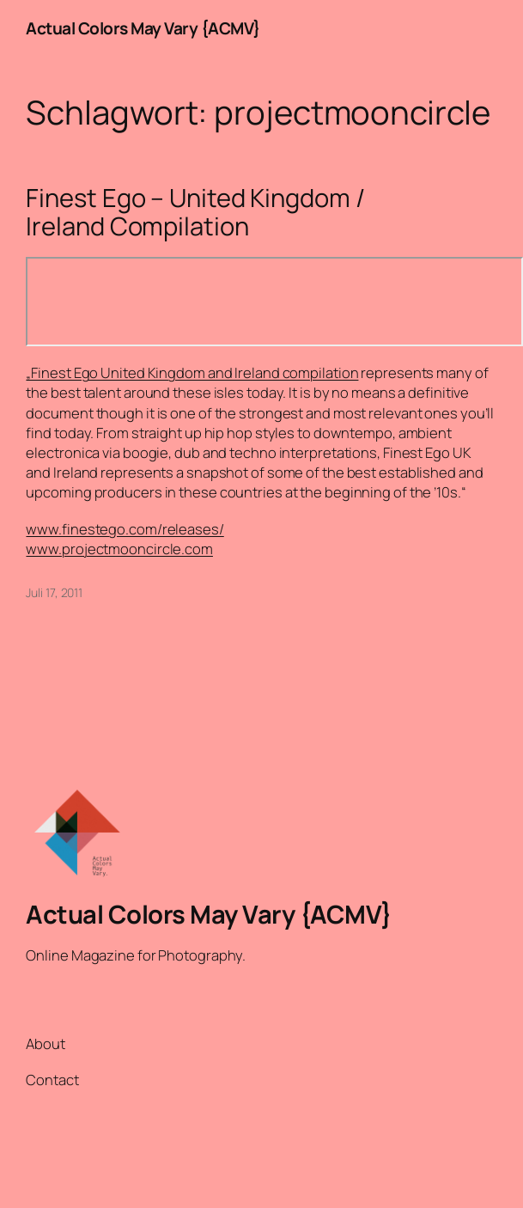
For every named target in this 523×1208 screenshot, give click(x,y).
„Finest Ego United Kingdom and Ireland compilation (192, 372)
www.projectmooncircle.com (119, 548)
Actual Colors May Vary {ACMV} (143, 28)
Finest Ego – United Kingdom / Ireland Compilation (195, 212)
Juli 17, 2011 (54, 592)
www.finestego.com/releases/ (124, 529)
